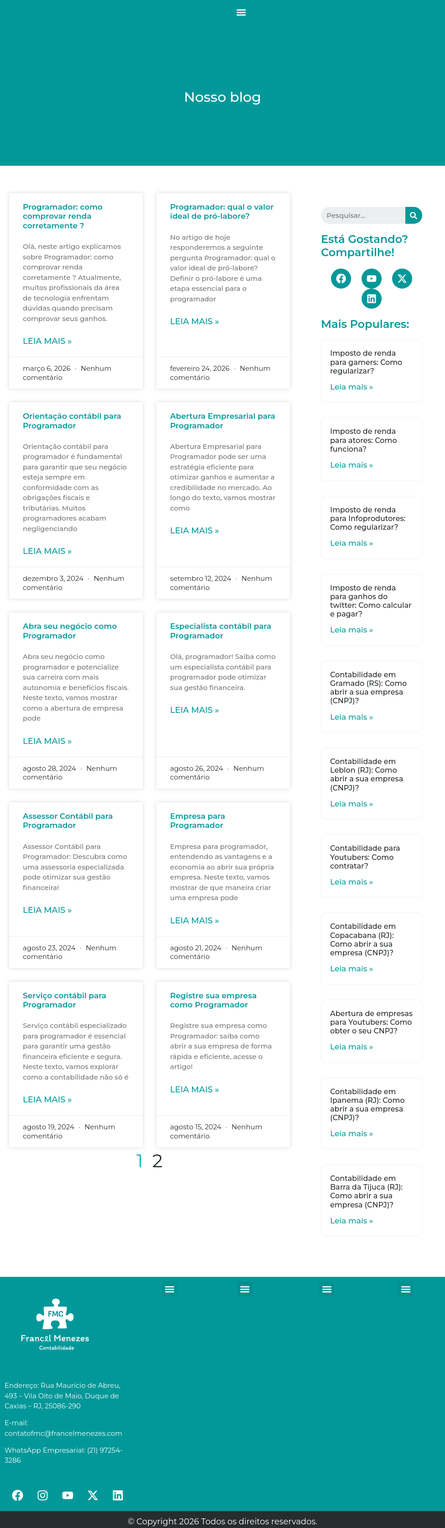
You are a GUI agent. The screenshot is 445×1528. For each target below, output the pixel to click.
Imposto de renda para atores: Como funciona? (363, 440)
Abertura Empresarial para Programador (222, 420)
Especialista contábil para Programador (220, 631)
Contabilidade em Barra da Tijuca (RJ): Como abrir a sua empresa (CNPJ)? (366, 1191)
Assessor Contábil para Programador (68, 820)
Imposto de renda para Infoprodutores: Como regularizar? (367, 519)
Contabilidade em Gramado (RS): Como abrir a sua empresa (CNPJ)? (368, 688)
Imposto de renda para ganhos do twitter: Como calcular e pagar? (371, 601)
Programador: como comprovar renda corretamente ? (63, 216)
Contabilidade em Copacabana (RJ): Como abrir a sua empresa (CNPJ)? (363, 939)
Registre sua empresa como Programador (213, 1000)
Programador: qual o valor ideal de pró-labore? (222, 211)
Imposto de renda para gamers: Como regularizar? (366, 362)
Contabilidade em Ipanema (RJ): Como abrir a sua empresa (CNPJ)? (367, 1104)
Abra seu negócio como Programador (70, 631)
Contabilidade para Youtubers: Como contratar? (365, 857)
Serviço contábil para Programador (64, 1000)
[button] (240, 12)
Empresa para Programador (197, 820)
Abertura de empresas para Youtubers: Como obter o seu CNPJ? (371, 1022)
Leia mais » (47, 341)
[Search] (413, 215)
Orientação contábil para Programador (72, 420)
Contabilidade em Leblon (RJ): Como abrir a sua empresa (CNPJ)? (366, 774)
